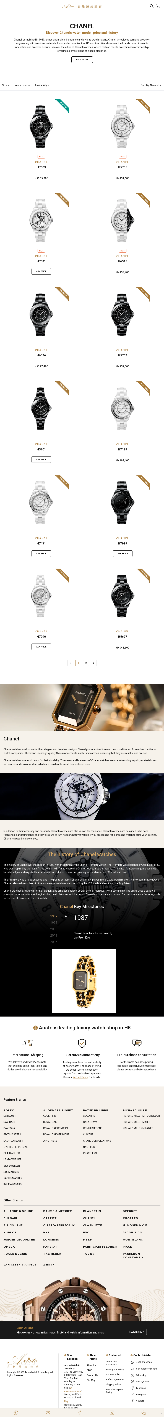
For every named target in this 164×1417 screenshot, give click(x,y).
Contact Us (92, 1375)
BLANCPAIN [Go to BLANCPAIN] (92, 1211)
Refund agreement (115, 1379)
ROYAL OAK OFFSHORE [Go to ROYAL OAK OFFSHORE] (56, 1134)
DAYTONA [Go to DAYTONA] (9, 1128)
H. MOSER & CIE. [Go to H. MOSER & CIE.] (135, 1225)
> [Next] (94, 663)
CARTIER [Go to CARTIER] (50, 1218)
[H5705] (122, 126)
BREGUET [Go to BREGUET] (130, 1211)
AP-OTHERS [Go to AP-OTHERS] (50, 1140)
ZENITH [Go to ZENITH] (49, 1264)
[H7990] (41, 596)
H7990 (41, 636)
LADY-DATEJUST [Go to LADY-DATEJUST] (13, 1140)
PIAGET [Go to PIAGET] (128, 1246)
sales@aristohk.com (146, 1369)
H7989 (122, 543)
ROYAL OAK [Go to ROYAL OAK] (50, 1122)
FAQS (89, 1370)
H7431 (41, 543)
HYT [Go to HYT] (46, 1232)
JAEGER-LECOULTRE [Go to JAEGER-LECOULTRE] (19, 1239)
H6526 (41, 355)
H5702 (122, 355)
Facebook (141, 1388)
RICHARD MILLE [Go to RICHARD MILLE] (135, 1110)
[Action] (144, 1412)
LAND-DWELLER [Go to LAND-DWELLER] (12, 1159)
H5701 (41, 449)
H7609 (41, 167)
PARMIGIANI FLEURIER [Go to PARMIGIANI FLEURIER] (100, 1246)
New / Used (23, 85)
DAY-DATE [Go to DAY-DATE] (9, 1122)
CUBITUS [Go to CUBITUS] (88, 1134)
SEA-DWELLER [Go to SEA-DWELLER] (12, 1153)
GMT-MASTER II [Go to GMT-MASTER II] (12, 1134)
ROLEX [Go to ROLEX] (9, 1110)
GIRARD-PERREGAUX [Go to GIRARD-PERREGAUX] (59, 1225)
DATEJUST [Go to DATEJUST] (10, 1115)
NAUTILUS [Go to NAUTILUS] (89, 1147)
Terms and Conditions (111, 1363)
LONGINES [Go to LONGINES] (51, 1239)
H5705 (122, 167)
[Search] (152, 6)
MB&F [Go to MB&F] (87, 1239)
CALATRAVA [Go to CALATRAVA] (90, 1122)
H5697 (122, 636)
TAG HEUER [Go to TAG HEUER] (52, 1253)
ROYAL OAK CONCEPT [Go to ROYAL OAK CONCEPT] (55, 1128)
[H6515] (122, 220)
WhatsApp (141, 1375)
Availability (42, 85)
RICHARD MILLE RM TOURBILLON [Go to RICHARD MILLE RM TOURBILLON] (141, 1115)
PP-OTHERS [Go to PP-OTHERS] (90, 1153)
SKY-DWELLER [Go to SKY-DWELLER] (12, 1165)
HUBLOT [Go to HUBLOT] (10, 1232)
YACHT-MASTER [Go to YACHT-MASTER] (13, 1178)
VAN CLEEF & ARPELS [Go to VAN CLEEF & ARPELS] (20, 1264)
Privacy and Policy (115, 1369)
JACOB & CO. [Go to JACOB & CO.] (133, 1232)
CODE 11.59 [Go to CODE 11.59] (49, 1115)
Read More (82, 59)
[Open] (17, 6)
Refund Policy (80, 1077)
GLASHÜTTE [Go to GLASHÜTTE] (92, 1225)
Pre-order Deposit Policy (114, 1391)
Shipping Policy (113, 1384)
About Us (91, 1365)
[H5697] (122, 596)
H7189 (122, 449)
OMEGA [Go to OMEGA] (9, 1246)
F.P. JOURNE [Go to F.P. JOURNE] (13, 1225)
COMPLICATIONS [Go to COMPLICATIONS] (92, 1128)
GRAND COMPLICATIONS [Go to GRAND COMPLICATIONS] (97, 1140)
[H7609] (41, 126)
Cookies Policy (113, 1374)
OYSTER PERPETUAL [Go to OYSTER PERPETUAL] (16, 1147)
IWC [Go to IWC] (86, 1232)
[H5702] (122, 314)
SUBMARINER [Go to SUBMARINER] (11, 1172)
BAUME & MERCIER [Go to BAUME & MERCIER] (57, 1211)
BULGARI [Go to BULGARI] (10, 1218)
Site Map (91, 1380)
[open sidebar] (17, 6)
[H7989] (122, 502)
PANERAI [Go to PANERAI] (50, 1246)
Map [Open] (66, 1401)
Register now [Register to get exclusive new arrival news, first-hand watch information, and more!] (136, 1332)
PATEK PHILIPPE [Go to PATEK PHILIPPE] (95, 1110)
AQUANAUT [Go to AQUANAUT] (90, 1115)
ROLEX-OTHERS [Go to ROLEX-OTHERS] (13, 1184)
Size (6, 85)
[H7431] (41, 502)
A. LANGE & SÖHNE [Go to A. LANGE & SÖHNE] (18, 1211)
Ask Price (41, 271)
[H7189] (122, 408)
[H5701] (41, 408)
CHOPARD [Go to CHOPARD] (130, 1218)
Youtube (140, 1401)
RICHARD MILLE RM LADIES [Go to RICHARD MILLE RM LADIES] (138, 1128)
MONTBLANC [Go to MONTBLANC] (133, 1239)
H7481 (41, 261)
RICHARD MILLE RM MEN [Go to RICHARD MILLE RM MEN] (136, 1122)
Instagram (141, 1394)
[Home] (82, 6)
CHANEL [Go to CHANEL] (89, 1218)
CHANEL (41, 162)
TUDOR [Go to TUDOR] (89, 1253)
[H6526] (41, 314)
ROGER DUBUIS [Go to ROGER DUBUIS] (15, 1253)
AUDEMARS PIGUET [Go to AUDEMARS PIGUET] (58, 1110)
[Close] (162, 1412)
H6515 (122, 261)
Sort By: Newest (151, 85)
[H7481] (41, 220)
